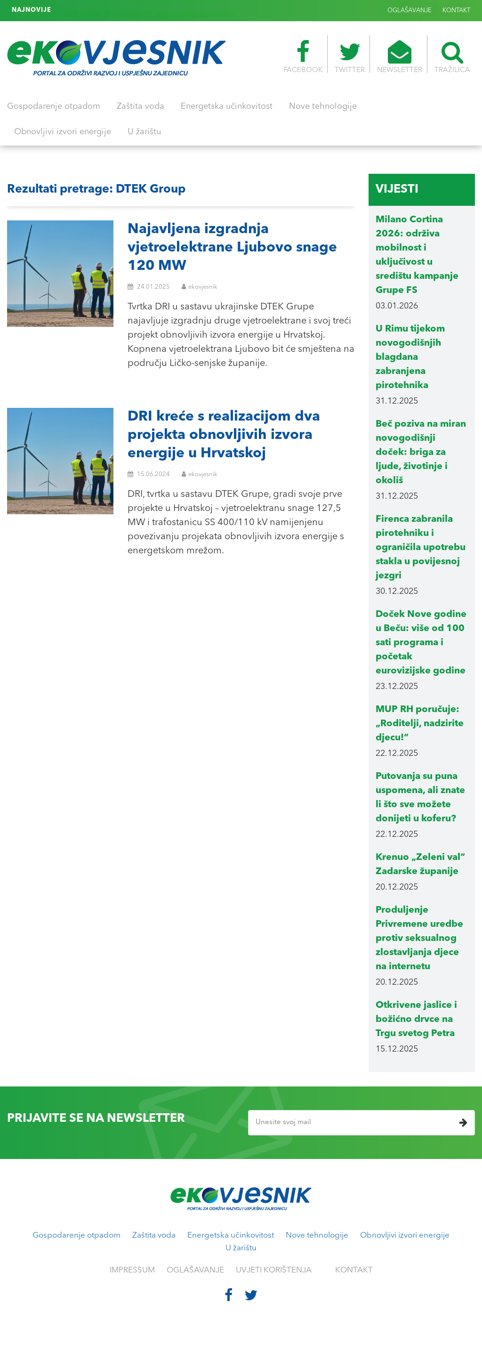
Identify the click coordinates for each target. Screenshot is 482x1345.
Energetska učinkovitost (227, 106)
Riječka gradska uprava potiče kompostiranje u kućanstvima (148, 10)
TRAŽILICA (452, 57)
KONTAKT (456, 11)
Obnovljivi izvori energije (62, 132)
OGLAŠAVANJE (409, 11)
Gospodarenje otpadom (53, 106)
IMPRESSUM (132, 1270)
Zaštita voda (140, 106)
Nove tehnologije (323, 106)
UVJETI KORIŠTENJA (274, 1270)
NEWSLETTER (399, 57)
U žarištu (144, 132)
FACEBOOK (302, 57)
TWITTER (350, 57)
